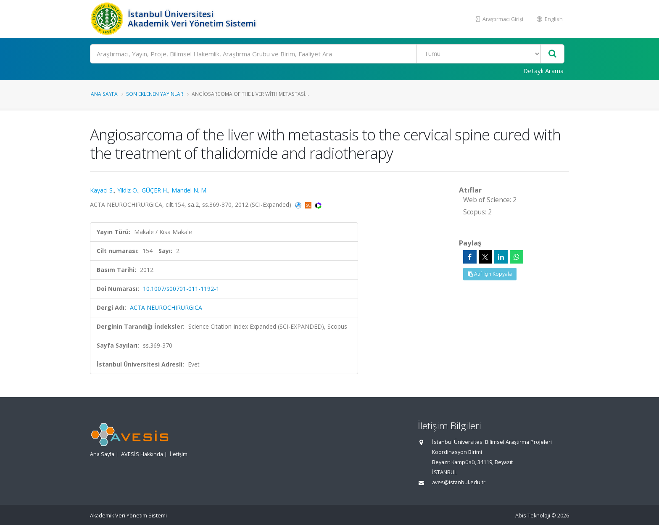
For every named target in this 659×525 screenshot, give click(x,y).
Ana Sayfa (104, 93)
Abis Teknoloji (532, 515)
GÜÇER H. (155, 190)
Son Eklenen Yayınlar (154, 93)
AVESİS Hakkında (142, 454)
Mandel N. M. (189, 190)
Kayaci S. (102, 190)
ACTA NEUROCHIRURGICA (166, 307)
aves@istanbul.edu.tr (458, 482)
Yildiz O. (127, 190)
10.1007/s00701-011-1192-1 (181, 289)
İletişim (178, 454)
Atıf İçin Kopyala (490, 273)
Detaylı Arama (543, 70)
